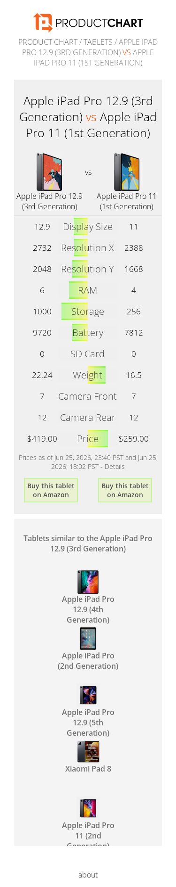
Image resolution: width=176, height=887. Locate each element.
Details (115, 466)
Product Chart (47, 42)
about (88, 875)
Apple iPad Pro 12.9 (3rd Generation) (49, 201)
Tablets (98, 42)
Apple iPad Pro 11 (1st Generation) (127, 201)
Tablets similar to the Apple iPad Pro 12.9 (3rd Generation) (88, 543)
